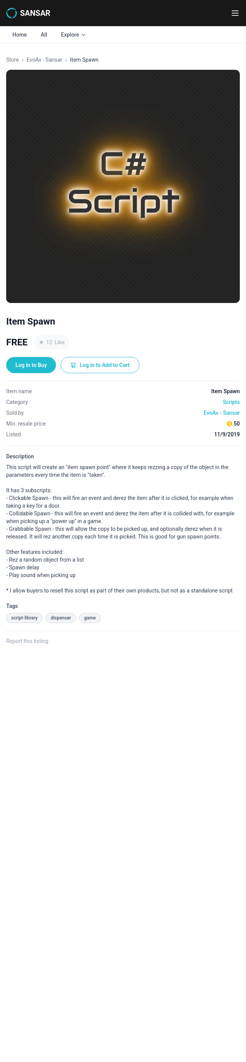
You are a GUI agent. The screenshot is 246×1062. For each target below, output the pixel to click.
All (44, 35)
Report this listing (27, 641)
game (90, 618)
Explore (73, 35)
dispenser (61, 618)
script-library (24, 618)
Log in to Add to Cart (99, 365)
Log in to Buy (31, 365)
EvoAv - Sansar (44, 60)
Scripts (231, 402)
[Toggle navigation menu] (235, 13)
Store (12, 60)
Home (19, 35)
